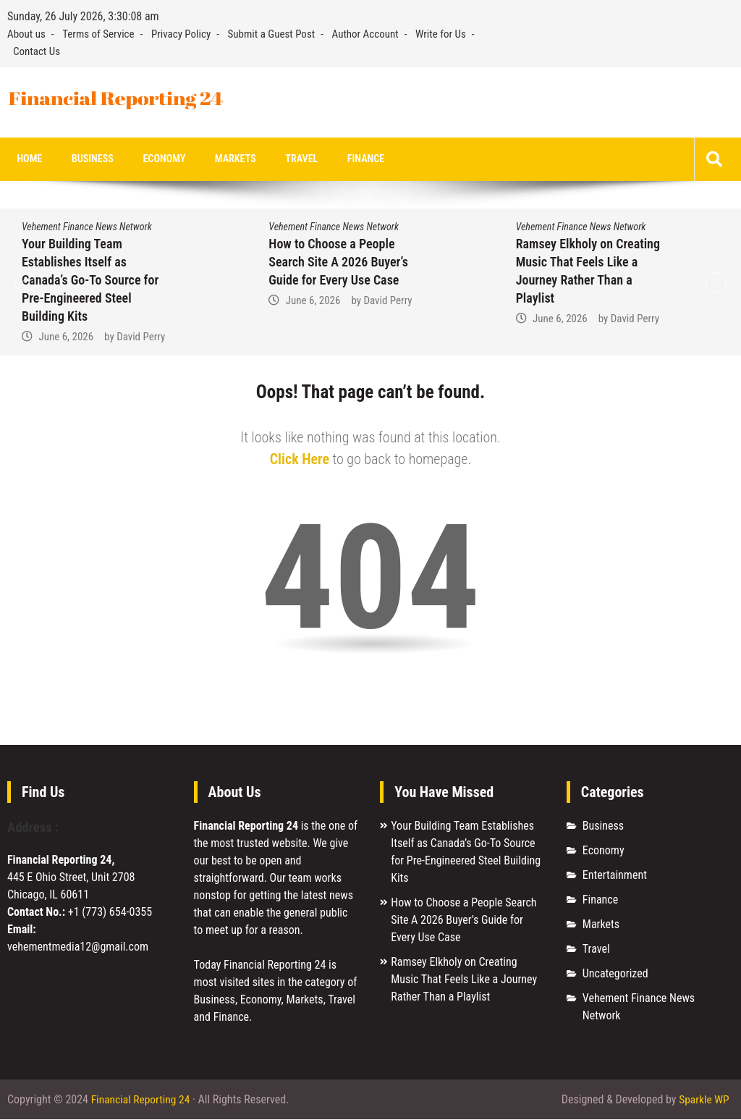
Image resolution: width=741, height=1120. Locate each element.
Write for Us (440, 34)
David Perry (141, 337)
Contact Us (36, 51)
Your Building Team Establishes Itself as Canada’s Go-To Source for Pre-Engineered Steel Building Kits (90, 280)
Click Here (299, 459)
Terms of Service (98, 34)
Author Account (365, 34)
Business (84, 159)
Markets (216, 159)
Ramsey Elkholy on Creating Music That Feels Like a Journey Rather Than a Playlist (464, 980)
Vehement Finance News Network (87, 227)
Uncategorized (615, 974)
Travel (277, 159)
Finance (336, 159)
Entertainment (615, 876)
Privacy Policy (181, 34)
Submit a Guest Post (272, 34)
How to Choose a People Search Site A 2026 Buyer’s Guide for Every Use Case (338, 262)
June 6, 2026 (65, 337)
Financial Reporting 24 (142, 1100)
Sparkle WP (703, 1100)
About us (26, 34)
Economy (151, 159)
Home (27, 159)
